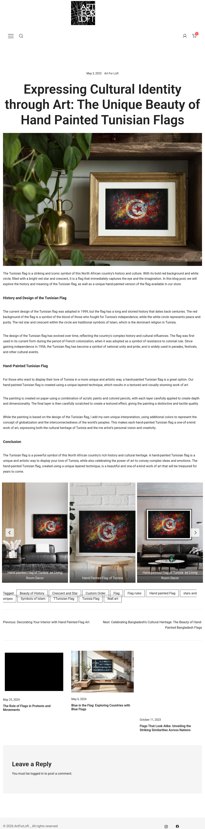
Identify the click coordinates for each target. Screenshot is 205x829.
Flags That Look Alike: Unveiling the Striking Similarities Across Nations (165, 728)
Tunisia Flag (90, 599)
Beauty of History (32, 593)
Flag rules (134, 593)
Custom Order (96, 593)
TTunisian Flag (63, 599)
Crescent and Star (65, 593)
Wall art (112, 599)
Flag (117, 593)
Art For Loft (111, 73)
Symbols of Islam (33, 599)
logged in (37, 773)
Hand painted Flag (162, 593)
